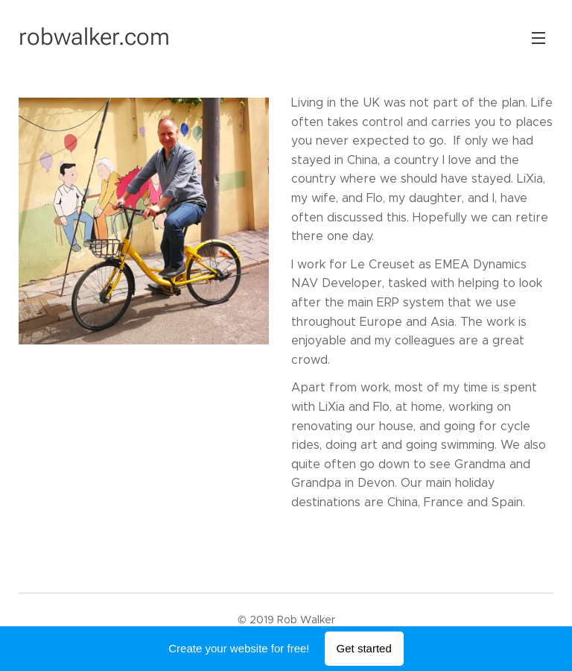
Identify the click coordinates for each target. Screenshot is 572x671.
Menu (538, 38)
